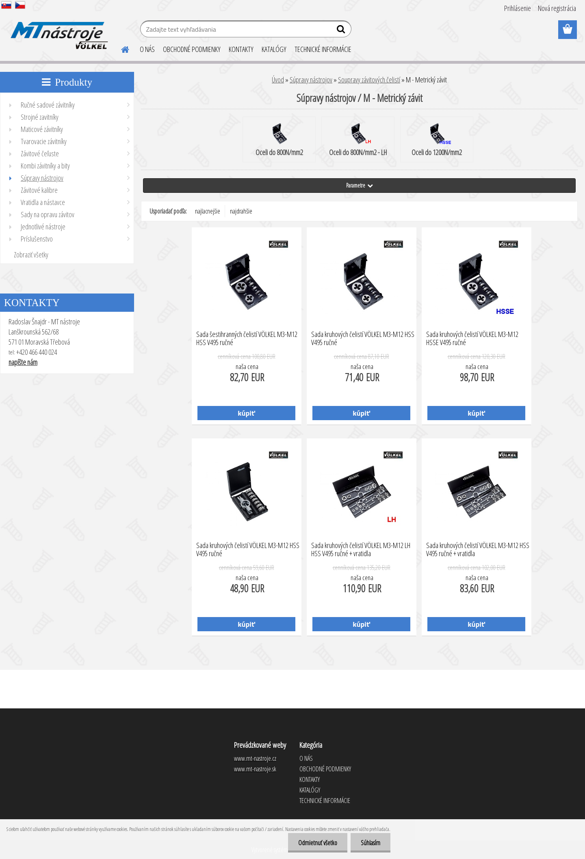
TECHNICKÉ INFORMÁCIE (323, 49)
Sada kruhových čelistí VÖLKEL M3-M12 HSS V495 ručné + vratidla (477, 549)
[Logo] (58, 30)
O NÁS (147, 49)
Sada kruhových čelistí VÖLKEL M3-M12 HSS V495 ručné (362, 338)
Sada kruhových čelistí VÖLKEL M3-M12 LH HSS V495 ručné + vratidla (360, 549)
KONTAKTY (241, 49)
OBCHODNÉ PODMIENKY (192, 49)
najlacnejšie (207, 211)
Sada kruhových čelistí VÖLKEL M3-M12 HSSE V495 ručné (472, 338)
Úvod (278, 79)
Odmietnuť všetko (317, 842)
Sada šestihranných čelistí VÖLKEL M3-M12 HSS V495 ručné (246, 338)
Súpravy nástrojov (311, 79)
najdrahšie (241, 211)
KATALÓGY (274, 49)
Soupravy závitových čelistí (369, 79)
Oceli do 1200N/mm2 (437, 140)
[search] (342, 31)
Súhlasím (370, 842)
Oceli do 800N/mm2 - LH (358, 140)
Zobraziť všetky (31, 254)
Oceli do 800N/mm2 (279, 140)
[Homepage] (120, 48)
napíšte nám (23, 362)
